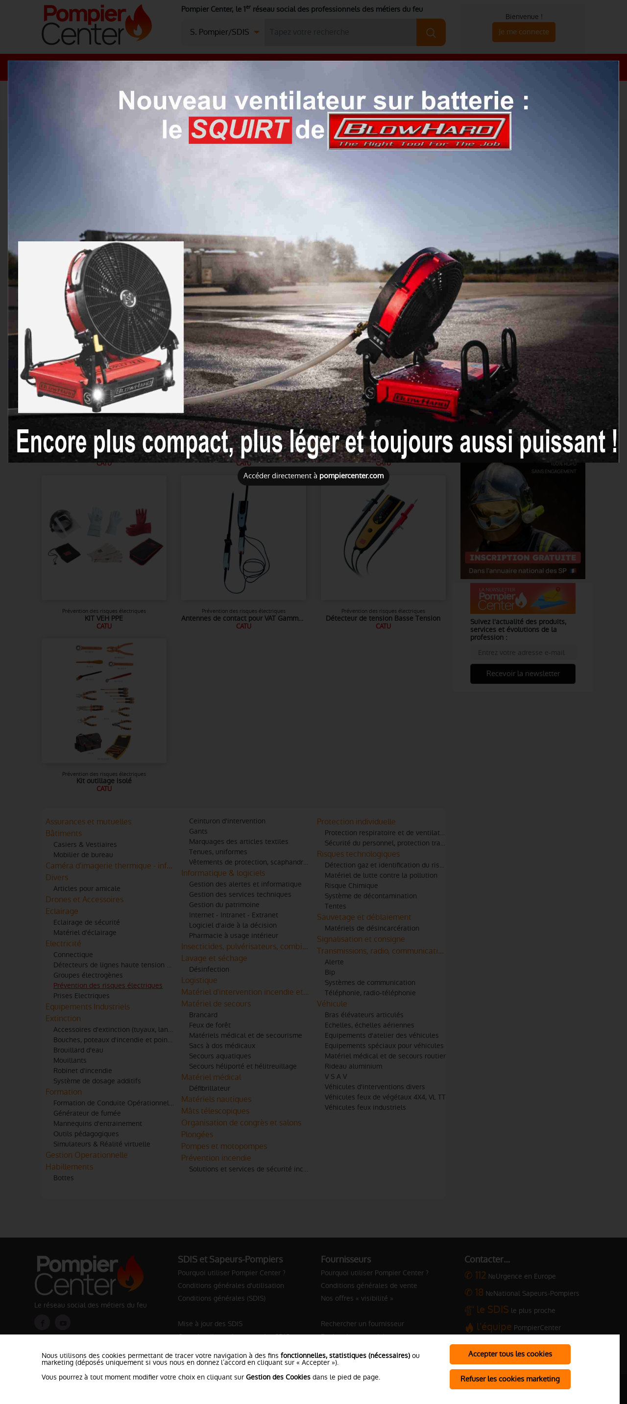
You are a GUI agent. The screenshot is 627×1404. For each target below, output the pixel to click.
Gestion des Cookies (278, 1377)
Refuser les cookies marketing (510, 1379)
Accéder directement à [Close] (313, 475)
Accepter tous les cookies (510, 1354)
